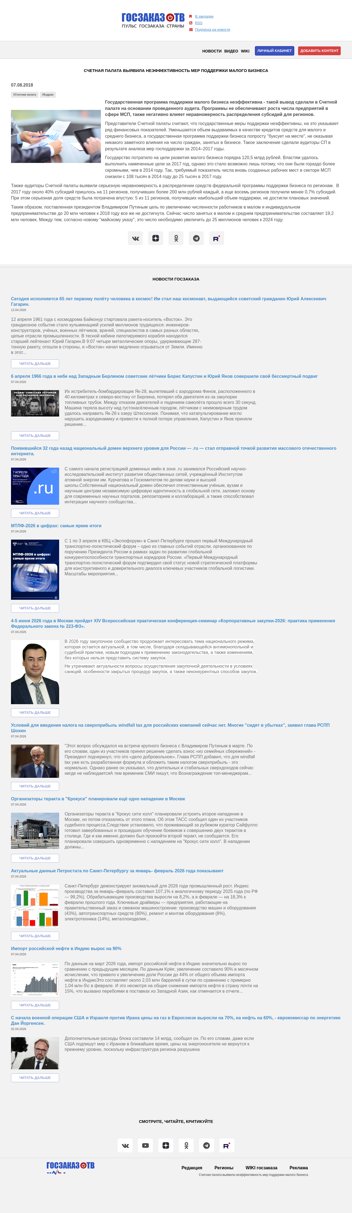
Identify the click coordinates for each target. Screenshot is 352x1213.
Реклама (299, 1167)
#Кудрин (48, 94)
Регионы (224, 1167)
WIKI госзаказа (261, 1167)
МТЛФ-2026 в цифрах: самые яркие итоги (56, 525)
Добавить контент (319, 51)
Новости (212, 51)
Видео (231, 51)
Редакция (192, 1167)
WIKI (245, 51)
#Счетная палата (24, 94)
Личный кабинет (274, 51)
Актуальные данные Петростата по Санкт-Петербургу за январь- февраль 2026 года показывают (117, 870)
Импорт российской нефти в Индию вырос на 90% (66, 948)
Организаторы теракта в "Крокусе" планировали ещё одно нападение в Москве (98, 798)
